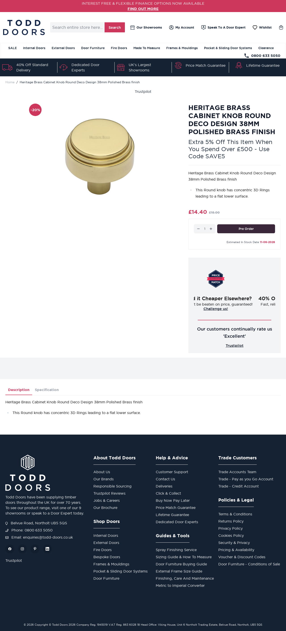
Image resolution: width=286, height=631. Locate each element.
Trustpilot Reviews (109, 493)
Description (18, 390)
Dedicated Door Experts (177, 522)
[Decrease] (198, 228)
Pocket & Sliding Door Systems (228, 48)
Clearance (266, 48)
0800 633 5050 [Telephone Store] (262, 55)
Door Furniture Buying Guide (181, 564)
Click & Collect (168, 493)
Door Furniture (93, 48)
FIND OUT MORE (143, 9)
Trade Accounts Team (237, 472)
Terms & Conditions (235, 514)
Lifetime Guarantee (263, 65)
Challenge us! (234, 309)
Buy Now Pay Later (173, 500)
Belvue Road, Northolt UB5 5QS (36, 523)
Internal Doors (34, 48)
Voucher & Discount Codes (241, 557)
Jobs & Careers (106, 500)
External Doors (63, 48)
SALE (12, 48)
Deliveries (164, 486)
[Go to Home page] (24, 27)
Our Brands (103, 479)
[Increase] (210, 228)
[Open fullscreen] (99, 157)
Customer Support (172, 472)
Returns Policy (231, 521)
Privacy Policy (230, 528)
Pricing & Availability (236, 550)
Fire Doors (119, 48)
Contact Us (165, 479)
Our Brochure (105, 508)
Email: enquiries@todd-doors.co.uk (39, 537)
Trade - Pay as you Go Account (245, 479)
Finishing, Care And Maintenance (185, 578)
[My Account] (181, 27)
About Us (101, 472)
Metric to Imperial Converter (180, 585)
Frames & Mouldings (182, 48)
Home (10, 82)
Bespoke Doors (106, 557)
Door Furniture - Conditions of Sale (249, 564)
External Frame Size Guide (179, 571)
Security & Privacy (234, 543)
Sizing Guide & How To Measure (184, 557)
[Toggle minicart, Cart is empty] (281, 27)
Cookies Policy (231, 535)
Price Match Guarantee (205, 65)
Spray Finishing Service (176, 550)
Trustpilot (143, 92)
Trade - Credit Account (238, 486)
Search (115, 27)
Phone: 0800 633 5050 (29, 530)
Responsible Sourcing (112, 486)
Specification (47, 390)
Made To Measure (146, 48)
